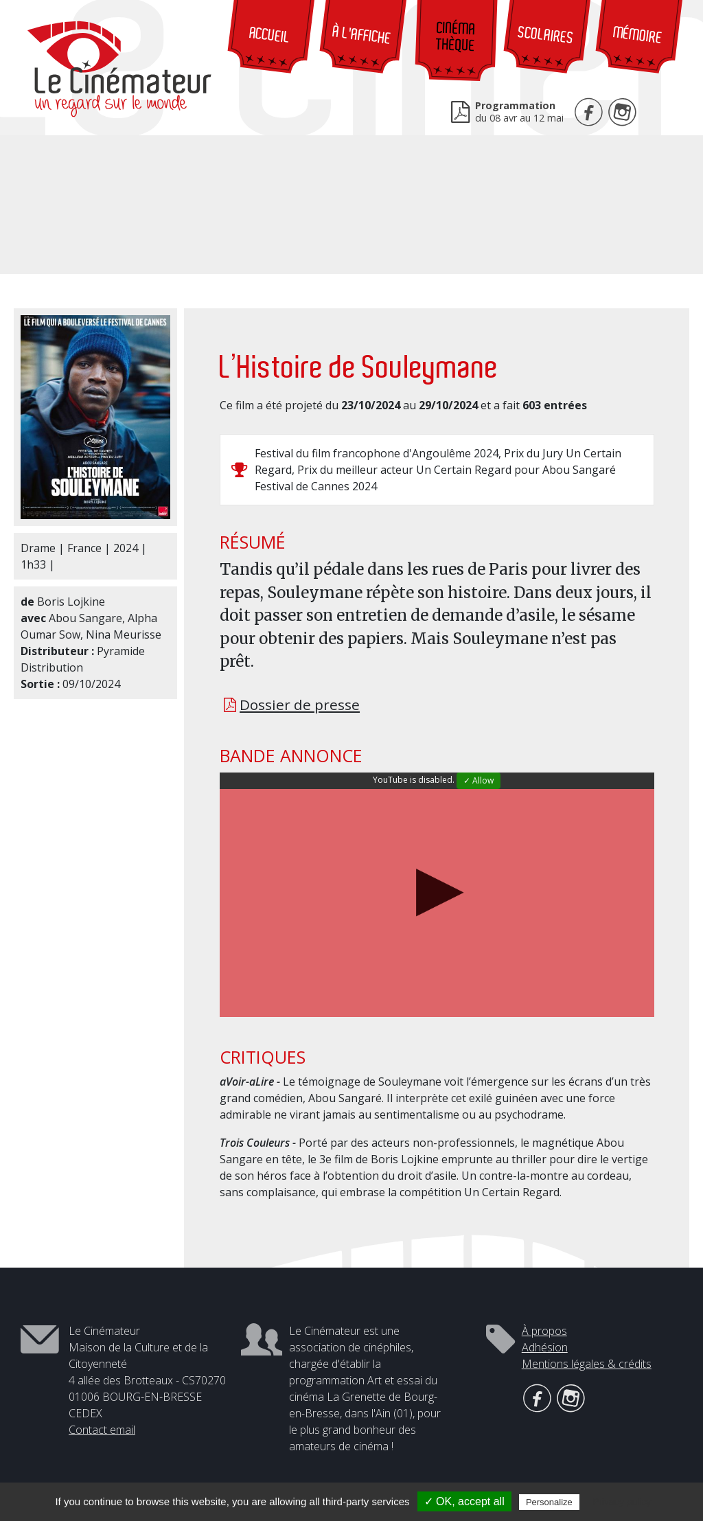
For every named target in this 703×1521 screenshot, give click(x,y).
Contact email (102, 1429)
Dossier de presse (300, 704)
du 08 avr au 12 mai (519, 112)
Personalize (549, 1502)
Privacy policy (622, 1501)
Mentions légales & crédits (587, 1363)
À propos (544, 1330)
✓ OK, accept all (464, 1501)
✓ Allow (478, 780)
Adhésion (545, 1347)
